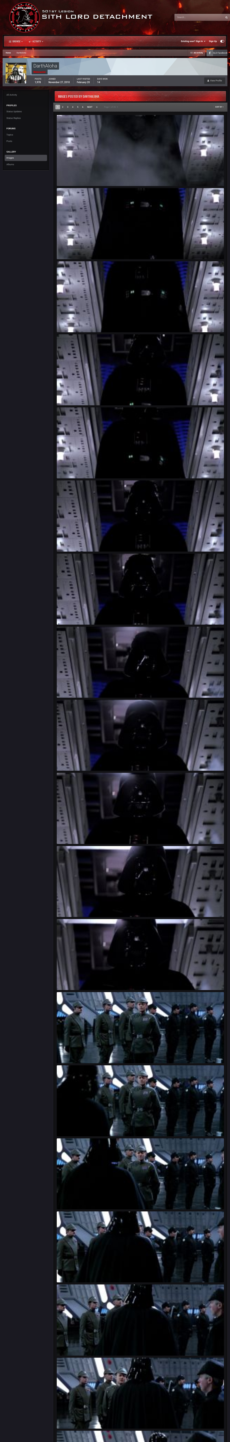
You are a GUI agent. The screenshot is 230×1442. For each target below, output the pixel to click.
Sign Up (213, 41)
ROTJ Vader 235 (67, 397)
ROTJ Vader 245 (67, 1201)
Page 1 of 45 (111, 107)
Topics (9, 134)
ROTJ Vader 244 (67, 1128)
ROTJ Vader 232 (67, 251)
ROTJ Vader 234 (67, 470)
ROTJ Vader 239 (67, 763)
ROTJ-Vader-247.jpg (69, 1347)
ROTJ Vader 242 (67, 982)
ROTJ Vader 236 (67, 543)
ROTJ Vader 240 (67, 836)
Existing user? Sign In (193, 41)
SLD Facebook (220, 53)
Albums (10, 164)
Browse (16, 41)
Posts (9, 141)
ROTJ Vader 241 (67, 909)
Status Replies (13, 118)
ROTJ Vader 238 (67, 689)
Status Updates (14, 111)
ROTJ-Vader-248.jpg (69, 1420)
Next (89, 107)
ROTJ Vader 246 (67, 1274)
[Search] (188, 17)
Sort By (219, 107)
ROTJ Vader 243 (67, 1055)
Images (10, 158)
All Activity (11, 95)
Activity (36, 41)
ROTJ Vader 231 (67, 178)
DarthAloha (67, 182)
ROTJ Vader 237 (67, 616)
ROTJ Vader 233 (67, 324)
